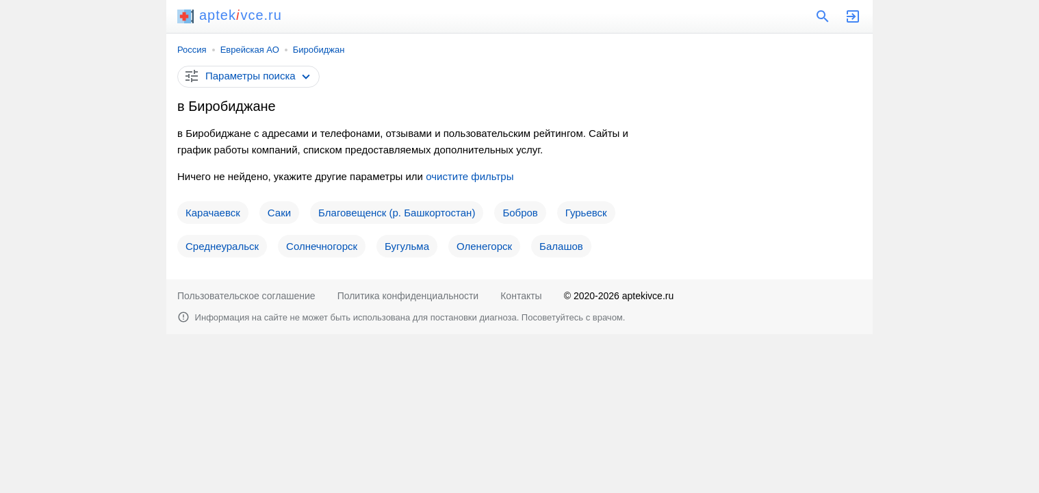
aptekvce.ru (229, 15)
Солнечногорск (321, 246)
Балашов (561, 246)
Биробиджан (319, 50)
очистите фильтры (469, 176)
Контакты (520, 295)
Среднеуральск (222, 246)
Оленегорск (484, 246)
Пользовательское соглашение (246, 295)
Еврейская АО (249, 50)
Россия (192, 50)
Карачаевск (212, 212)
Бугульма (407, 246)
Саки (279, 212)
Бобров (519, 212)
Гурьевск (586, 212)
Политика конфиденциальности (408, 295)
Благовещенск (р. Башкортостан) (396, 212)
